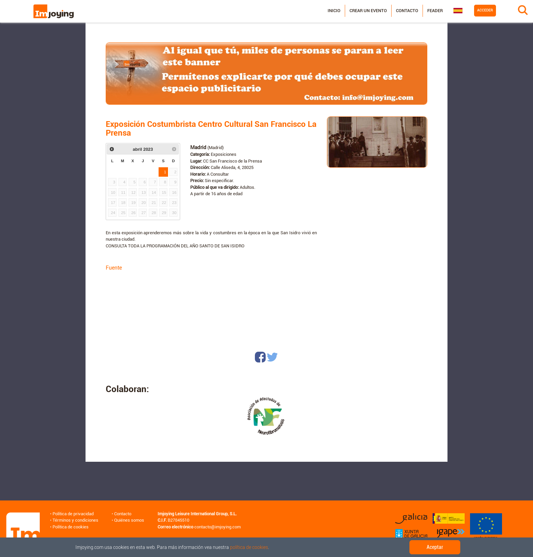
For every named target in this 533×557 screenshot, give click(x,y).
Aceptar (435, 547)
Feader (435, 10)
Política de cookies (71, 526)
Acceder (485, 10)
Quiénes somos (129, 520)
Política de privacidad (73, 513)
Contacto (407, 10)
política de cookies (249, 547)
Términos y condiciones (75, 520)
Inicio (334, 10)
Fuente (114, 268)
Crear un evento (368, 10)
